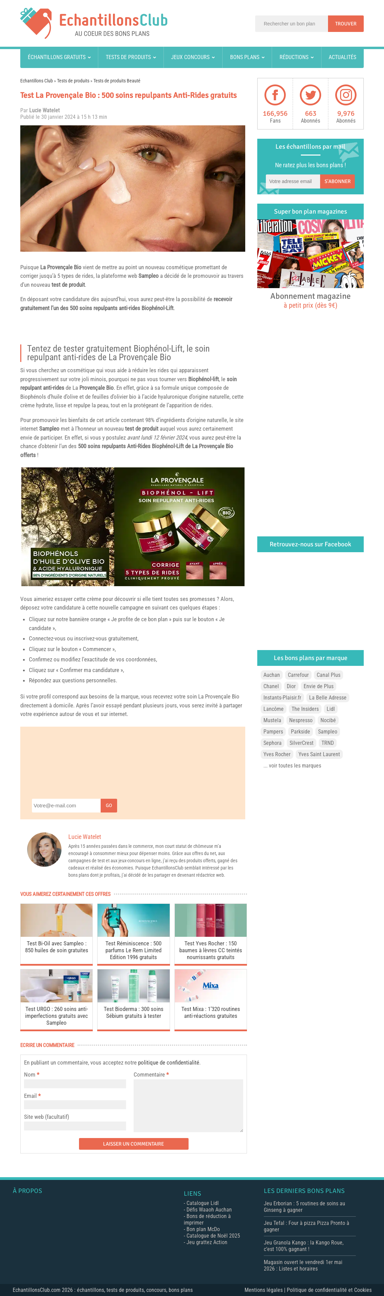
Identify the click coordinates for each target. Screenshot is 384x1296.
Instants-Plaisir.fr (282, 697)
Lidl (331, 709)
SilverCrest (302, 743)
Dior (291, 686)
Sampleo (148, 275)
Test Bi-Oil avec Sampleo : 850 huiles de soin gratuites (56, 947)
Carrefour (298, 675)
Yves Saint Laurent (319, 754)
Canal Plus (328, 675)
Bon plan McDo (203, 1229)
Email (30, 1095)
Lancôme (273, 709)
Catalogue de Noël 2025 (213, 1235)
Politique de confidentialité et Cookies (329, 1290)
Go (109, 805)
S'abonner (338, 181)
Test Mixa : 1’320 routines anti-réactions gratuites (210, 1012)
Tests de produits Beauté (116, 80)
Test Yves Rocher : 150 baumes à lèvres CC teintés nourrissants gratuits (210, 950)
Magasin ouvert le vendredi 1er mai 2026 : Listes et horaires (303, 1265)
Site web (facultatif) (46, 1116)
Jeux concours (190, 57)
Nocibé (328, 720)
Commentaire (151, 1074)
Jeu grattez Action (207, 1242)
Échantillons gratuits (57, 57)
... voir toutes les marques (292, 765)
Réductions (294, 57)
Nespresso (301, 720)
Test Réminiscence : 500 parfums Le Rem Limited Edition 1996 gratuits (133, 950)
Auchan (271, 675)
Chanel (271, 686)
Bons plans (244, 57)
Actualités (342, 57)
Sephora (272, 743)
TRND (327, 743)
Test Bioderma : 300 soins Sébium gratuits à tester (133, 1012)
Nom (29, 1074)
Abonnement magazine (310, 300)
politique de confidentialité (168, 1062)
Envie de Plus (319, 686)
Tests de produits (128, 57)
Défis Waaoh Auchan (209, 1209)
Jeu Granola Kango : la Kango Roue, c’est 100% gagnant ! (303, 1245)
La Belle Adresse (328, 697)
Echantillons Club (36, 80)
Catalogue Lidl (203, 1203)
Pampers (273, 731)
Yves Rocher (277, 754)
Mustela (272, 720)
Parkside (300, 731)
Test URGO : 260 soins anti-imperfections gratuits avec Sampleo (56, 1015)
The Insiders (305, 709)
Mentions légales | (266, 1290)
